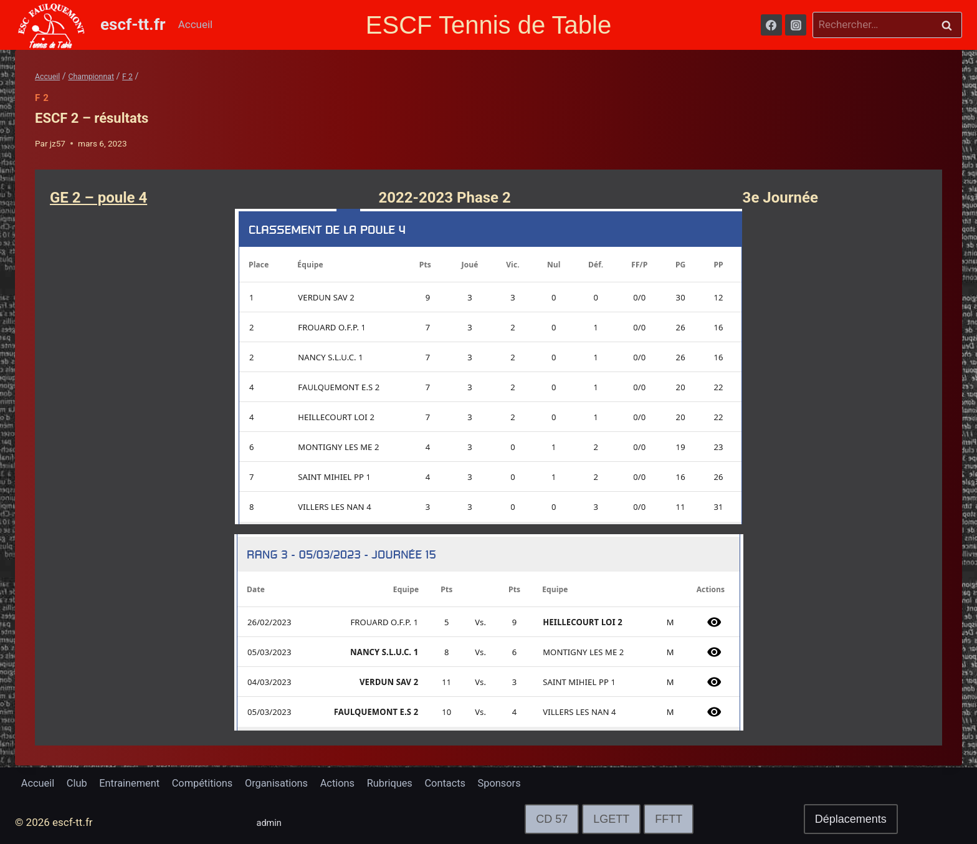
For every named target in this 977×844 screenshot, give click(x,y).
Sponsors (518, 783)
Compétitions (209, 783)
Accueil (195, 24)
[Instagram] (795, 25)
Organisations (287, 783)
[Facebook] (771, 25)
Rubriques (404, 783)
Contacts (462, 783)
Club (79, 783)
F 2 (42, 97)
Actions (350, 783)
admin (271, 822)
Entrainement (134, 783)
